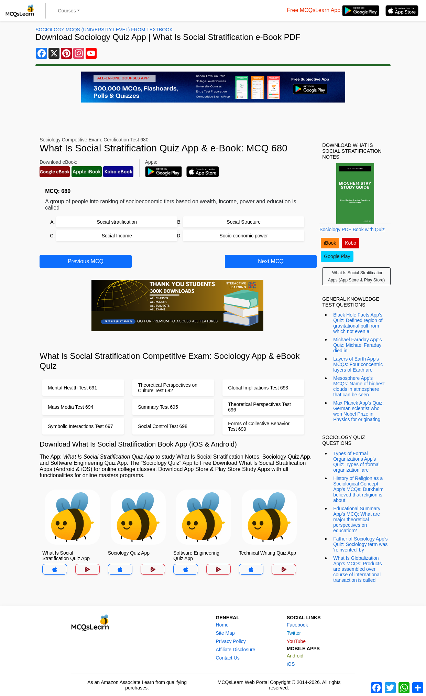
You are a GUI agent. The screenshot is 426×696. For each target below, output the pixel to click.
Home (222, 625)
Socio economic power (243, 235)
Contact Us (228, 658)
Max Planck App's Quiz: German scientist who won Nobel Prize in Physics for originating (358, 411)
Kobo (350, 243)
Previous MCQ (85, 261)
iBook (330, 243)
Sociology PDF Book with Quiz (352, 229)
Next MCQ (271, 261)
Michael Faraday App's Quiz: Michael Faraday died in (357, 345)
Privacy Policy (231, 641)
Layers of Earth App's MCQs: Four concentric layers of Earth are (358, 364)
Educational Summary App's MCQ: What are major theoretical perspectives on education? (356, 519)
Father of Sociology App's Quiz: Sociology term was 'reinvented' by (360, 544)
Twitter (294, 633)
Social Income (117, 235)
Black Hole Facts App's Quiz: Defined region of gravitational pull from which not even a (357, 323)
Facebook (297, 625)
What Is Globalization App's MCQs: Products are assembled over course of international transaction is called (357, 569)
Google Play (337, 256)
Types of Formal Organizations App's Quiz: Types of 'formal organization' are (356, 462)
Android (295, 655)
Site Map (225, 633)
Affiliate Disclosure (235, 649)
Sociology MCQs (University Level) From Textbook (104, 29)
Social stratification (117, 222)
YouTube (296, 641)
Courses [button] (67, 10)
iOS (291, 664)
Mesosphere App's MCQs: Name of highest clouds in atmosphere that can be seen (358, 386)
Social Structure (244, 222)
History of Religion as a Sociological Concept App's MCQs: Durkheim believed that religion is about (358, 489)
